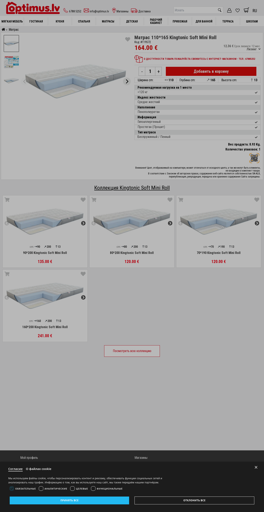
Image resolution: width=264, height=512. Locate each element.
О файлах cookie (38, 469)
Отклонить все (194, 500)
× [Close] (256, 467)
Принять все (69, 500)
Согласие (15, 469)
